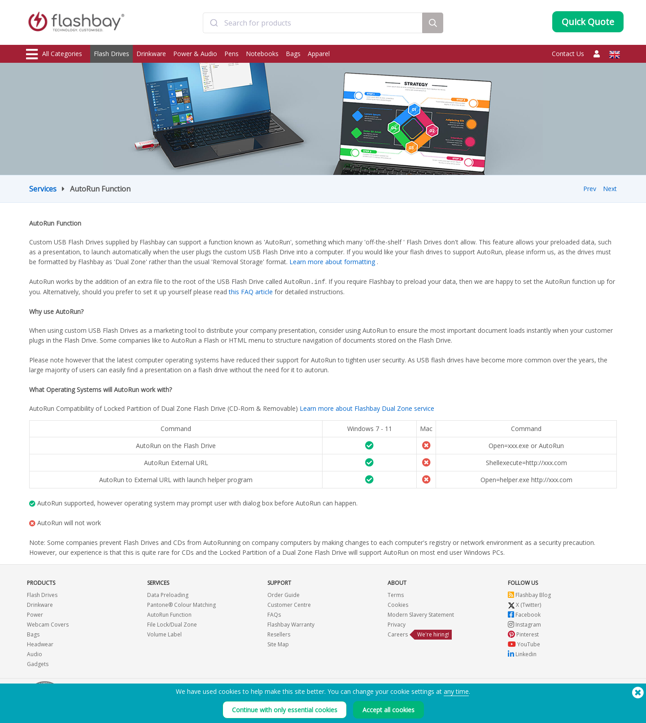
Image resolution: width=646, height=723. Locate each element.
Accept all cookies (388, 710)
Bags (293, 53)
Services (43, 189)
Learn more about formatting (332, 261)
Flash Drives (111, 53)
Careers (398, 634)
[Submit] (213, 24)
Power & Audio (195, 53)
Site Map (278, 644)
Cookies (398, 604)
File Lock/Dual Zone (172, 624)
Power (35, 614)
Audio (34, 654)
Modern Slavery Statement (421, 614)
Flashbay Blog (529, 594)
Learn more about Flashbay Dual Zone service (367, 408)
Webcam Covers (48, 624)
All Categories (54, 54)
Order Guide (283, 594)
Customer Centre (289, 604)
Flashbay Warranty (290, 624)
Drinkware (151, 53)
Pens (231, 53)
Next (610, 188)
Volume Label (164, 634)
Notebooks (262, 53)
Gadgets (37, 663)
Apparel (319, 53)
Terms (396, 594)
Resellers (278, 634)
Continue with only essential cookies (284, 710)
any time (456, 691)
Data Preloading (167, 594)
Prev (589, 188)
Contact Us (568, 53)
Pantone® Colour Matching (181, 604)
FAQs (274, 614)
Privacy (397, 624)
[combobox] (313, 23)
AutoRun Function (169, 614)
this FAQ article (251, 291)
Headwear (40, 644)
